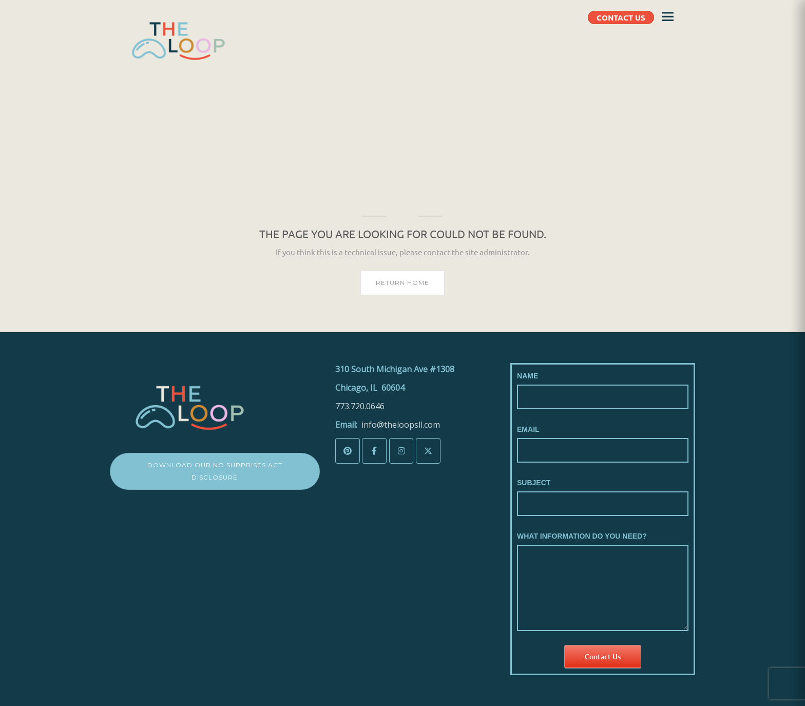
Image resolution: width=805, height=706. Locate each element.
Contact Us (603, 656)
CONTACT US (621, 17)
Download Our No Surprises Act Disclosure (214, 471)
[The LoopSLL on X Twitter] (428, 451)
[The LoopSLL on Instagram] (401, 451)
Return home (402, 283)
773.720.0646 (360, 406)
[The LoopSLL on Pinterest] (347, 451)
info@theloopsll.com (400, 424)
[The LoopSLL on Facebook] (374, 451)
